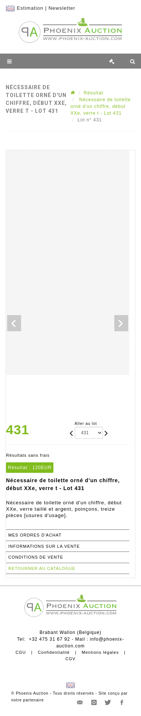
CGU (20, 652)
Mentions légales (100, 652)
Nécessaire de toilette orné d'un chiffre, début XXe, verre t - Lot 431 (101, 106)
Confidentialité (54, 652)
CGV (70, 658)
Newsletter (62, 8)
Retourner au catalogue (41, 568)
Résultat (93, 93)
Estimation (30, 8)
